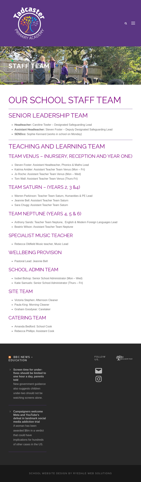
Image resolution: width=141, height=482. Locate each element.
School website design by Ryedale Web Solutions (70, 473)
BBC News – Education (21, 358)
